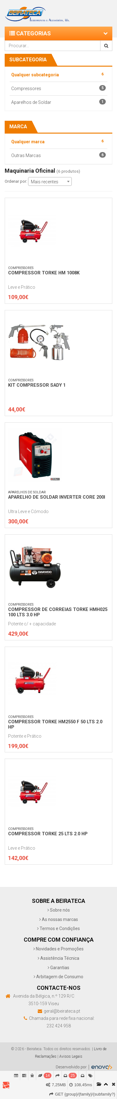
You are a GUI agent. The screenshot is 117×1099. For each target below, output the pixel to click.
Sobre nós (58, 910)
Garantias (58, 967)
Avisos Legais (70, 1056)
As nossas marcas (58, 919)
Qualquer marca (58, 141)
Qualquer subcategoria (58, 74)
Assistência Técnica (58, 958)
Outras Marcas (58, 155)
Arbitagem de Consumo (58, 976)
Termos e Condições (58, 928)
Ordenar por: (16, 181)
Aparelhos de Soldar (58, 102)
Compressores (58, 88)
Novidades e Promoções (58, 948)
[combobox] (50, 181)
